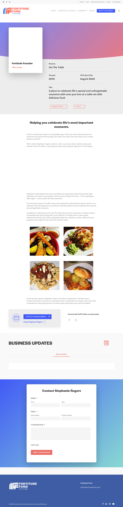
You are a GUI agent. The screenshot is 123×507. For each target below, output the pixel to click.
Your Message (38, 426)
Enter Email (35, 416)
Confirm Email (67, 416)
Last (63, 403)
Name (34, 399)
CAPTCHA (35, 449)
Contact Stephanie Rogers (32, 322)
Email (34, 412)
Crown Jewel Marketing (39, 504)
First (32, 403)
